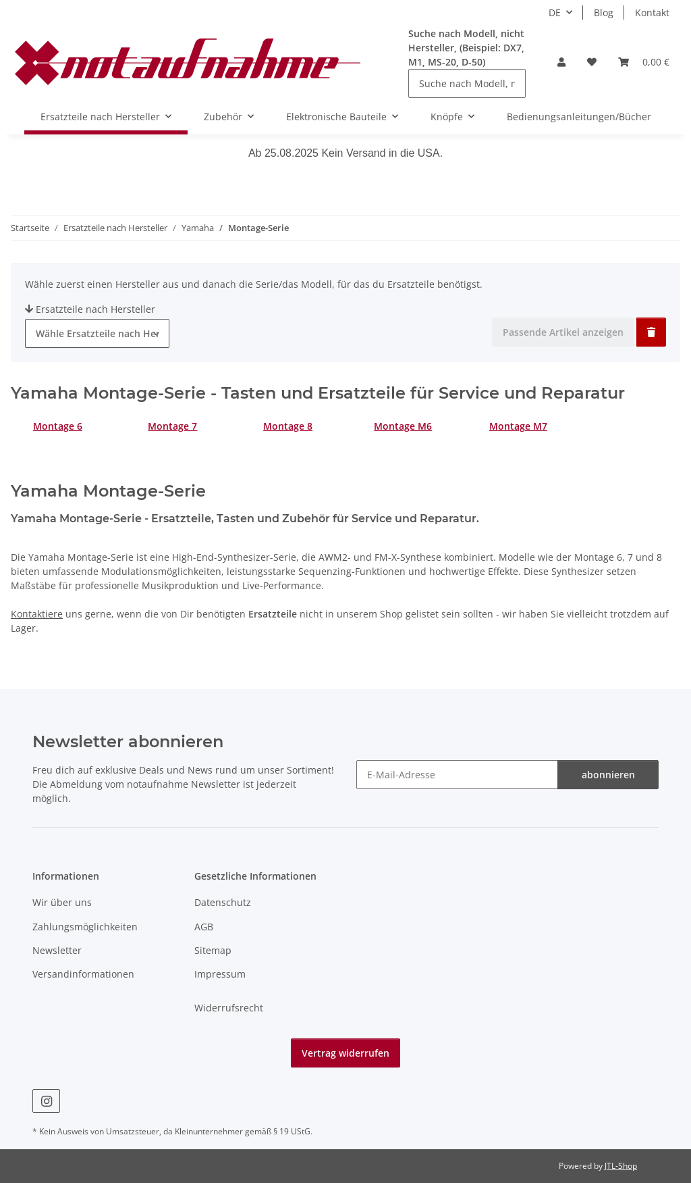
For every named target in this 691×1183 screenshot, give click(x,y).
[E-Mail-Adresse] (457, 774)
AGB (203, 926)
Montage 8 (287, 426)
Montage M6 (403, 426)
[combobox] (97, 333)
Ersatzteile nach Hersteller (90, 309)
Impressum (220, 973)
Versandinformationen (83, 973)
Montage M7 (518, 426)
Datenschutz (222, 902)
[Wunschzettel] (591, 62)
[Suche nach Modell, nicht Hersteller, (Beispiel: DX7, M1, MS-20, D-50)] (467, 83)
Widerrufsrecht (228, 1007)
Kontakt (652, 12)
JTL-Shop (621, 1166)
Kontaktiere (37, 613)
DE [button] (555, 12)
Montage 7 (172, 426)
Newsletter (57, 950)
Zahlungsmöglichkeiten (85, 926)
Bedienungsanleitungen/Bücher (579, 116)
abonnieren (608, 774)
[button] (561, 62)
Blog (603, 12)
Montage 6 (57, 426)
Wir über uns (62, 902)
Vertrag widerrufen (345, 1053)
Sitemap (212, 950)
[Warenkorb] (643, 62)
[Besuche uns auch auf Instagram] (46, 1101)
